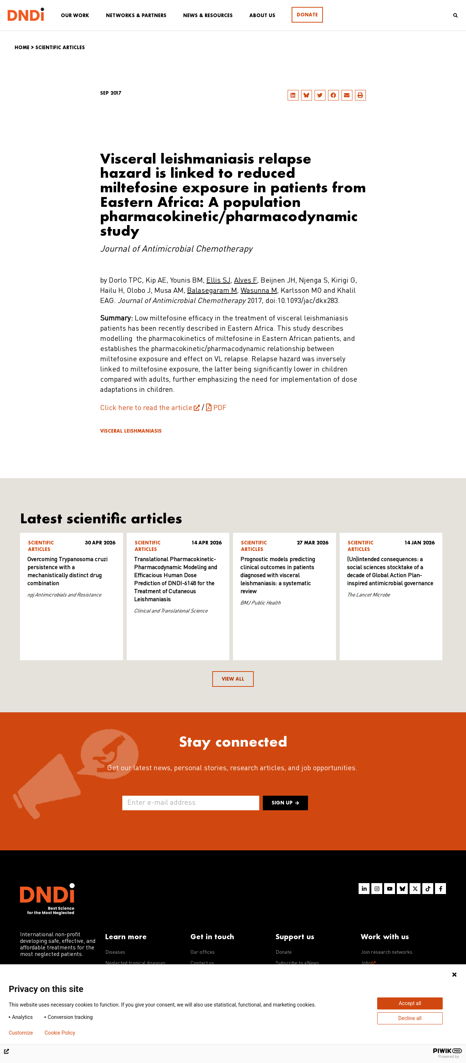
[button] (293, 95)
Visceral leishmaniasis (131, 431)
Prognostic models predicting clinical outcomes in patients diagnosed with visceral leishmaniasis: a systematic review (277, 576)
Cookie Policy (59, 1033)
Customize (21, 1033)
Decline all (410, 1018)
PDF (219, 408)
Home (22, 47)
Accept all (410, 1003)
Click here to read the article (146, 408)
